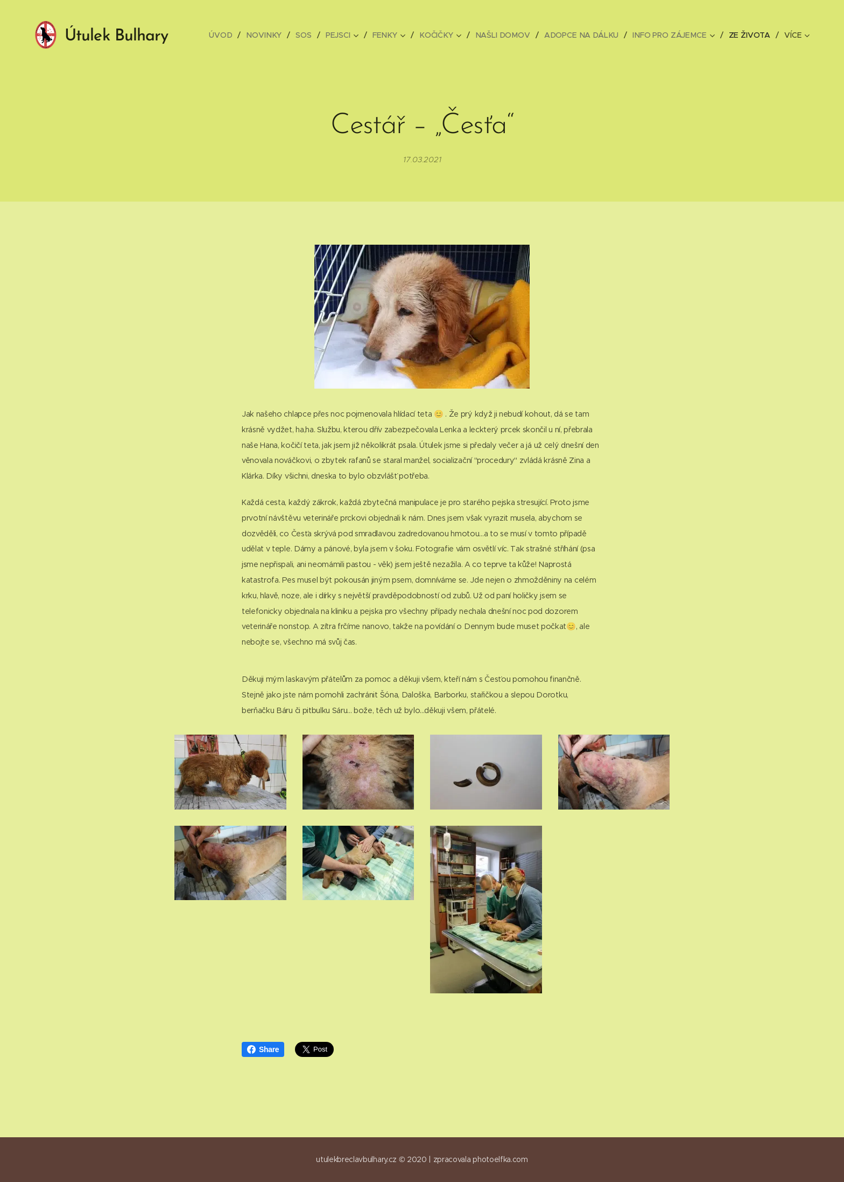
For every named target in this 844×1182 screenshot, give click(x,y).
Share (263, 1049)
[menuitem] (228, 35)
